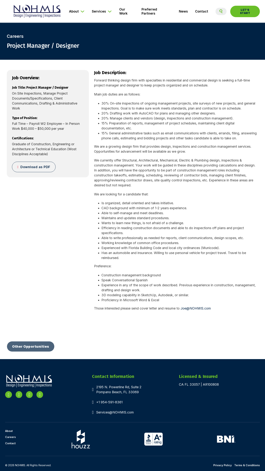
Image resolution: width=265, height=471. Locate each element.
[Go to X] (19, 394)
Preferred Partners (149, 11)
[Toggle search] (221, 11)
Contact (201, 11)
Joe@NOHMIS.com (196, 308)
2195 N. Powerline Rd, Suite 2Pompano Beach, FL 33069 (119, 389)
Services (99, 11)
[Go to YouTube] (29, 394)
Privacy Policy (222, 465)
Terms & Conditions (247, 465)
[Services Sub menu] (111, 11)
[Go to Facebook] (39, 394)
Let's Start (245, 11)
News (183, 11)
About (74, 11)
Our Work (123, 11)
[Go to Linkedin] (8, 394)
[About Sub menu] (83, 11)
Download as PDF (33, 167)
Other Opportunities (30, 346)
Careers (10, 437)
